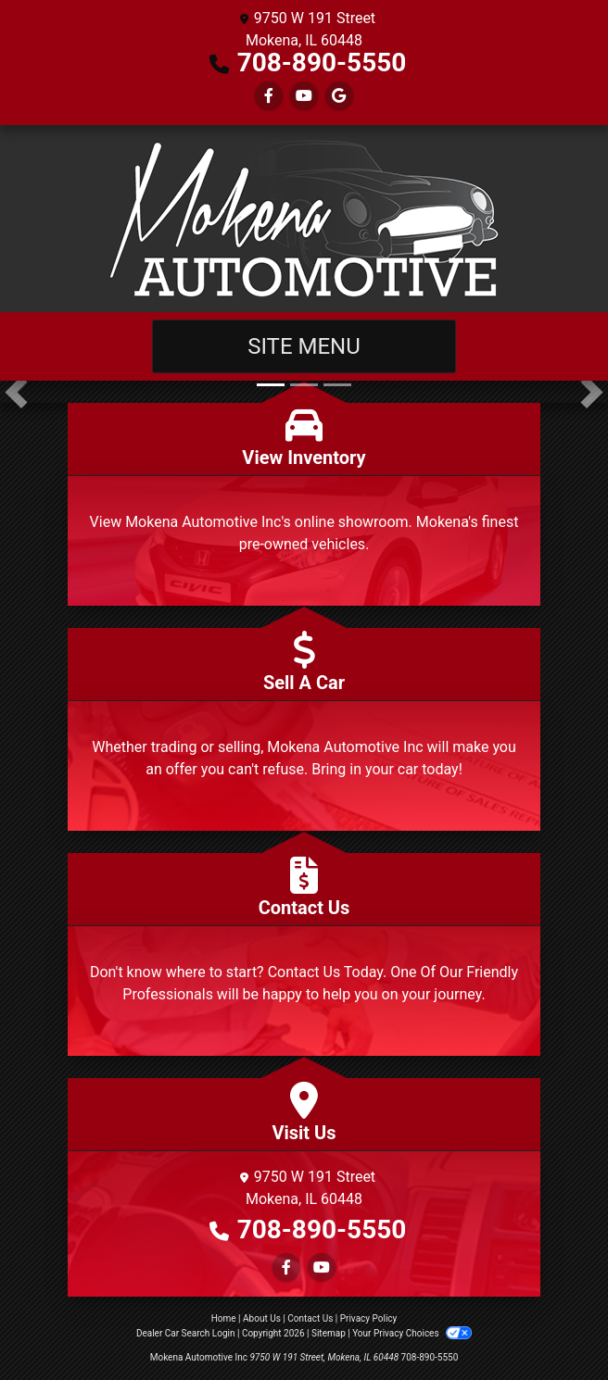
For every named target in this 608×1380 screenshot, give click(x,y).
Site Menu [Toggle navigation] (304, 346)
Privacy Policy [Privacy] (369, 1318)
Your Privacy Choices (412, 1333)
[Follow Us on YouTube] (304, 96)
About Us (262, 1318)
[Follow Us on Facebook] (269, 96)
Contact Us (310, 1318)
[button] (16, 392)
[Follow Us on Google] (339, 96)
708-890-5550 (322, 62)
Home (223, 1318)
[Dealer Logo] (304, 218)
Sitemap (328, 1333)
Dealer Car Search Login (185, 1333)
